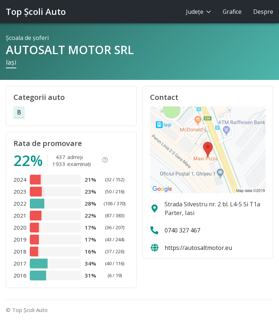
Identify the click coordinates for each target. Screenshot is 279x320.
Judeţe (198, 12)
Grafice (232, 12)
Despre (263, 12)
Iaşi (11, 62)
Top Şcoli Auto (36, 11)
